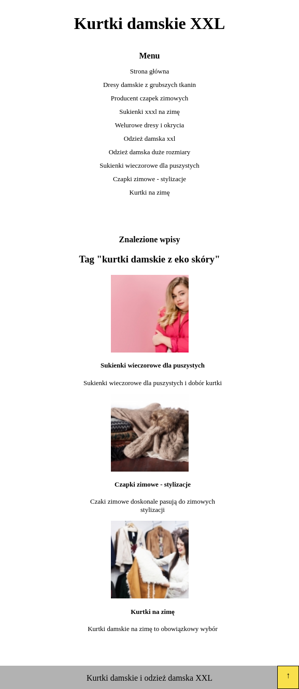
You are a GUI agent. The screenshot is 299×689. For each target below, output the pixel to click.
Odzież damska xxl (150, 138)
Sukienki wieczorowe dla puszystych (149, 165)
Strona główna (149, 71)
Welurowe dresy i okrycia (149, 125)
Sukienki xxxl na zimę (149, 111)
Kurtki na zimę (150, 192)
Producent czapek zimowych (149, 98)
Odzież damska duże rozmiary (150, 152)
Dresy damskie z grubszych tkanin (149, 85)
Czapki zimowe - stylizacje (149, 179)
